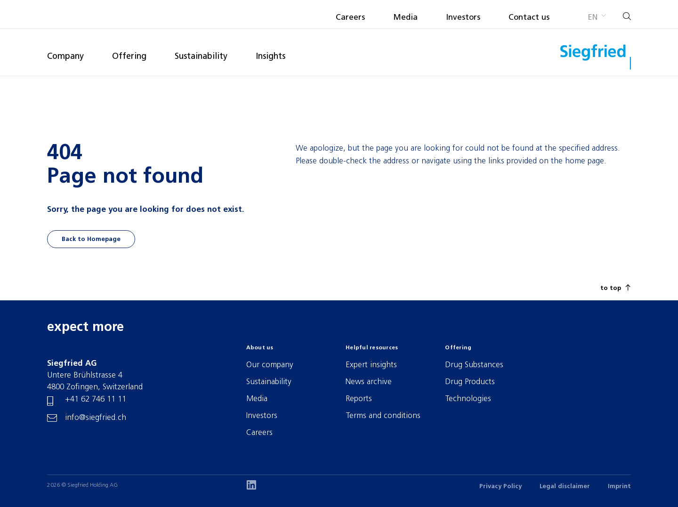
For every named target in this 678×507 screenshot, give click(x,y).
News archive (369, 382)
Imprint (619, 486)
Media (405, 18)
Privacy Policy (500, 486)
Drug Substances (474, 365)
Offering (129, 56)
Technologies (468, 399)
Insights (270, 56)
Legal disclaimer (565, 486)
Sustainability (201, 56)
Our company (269, 365)
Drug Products (470, 382)
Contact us (528, 18)
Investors (463, 18)
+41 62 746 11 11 (95, 399)
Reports (359, 399)
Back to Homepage (91, 239)
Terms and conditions (383, 416)
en (592, 18)
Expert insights (371, 365)
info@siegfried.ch (95, 418)
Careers (350, 18)
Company (65, 56)
